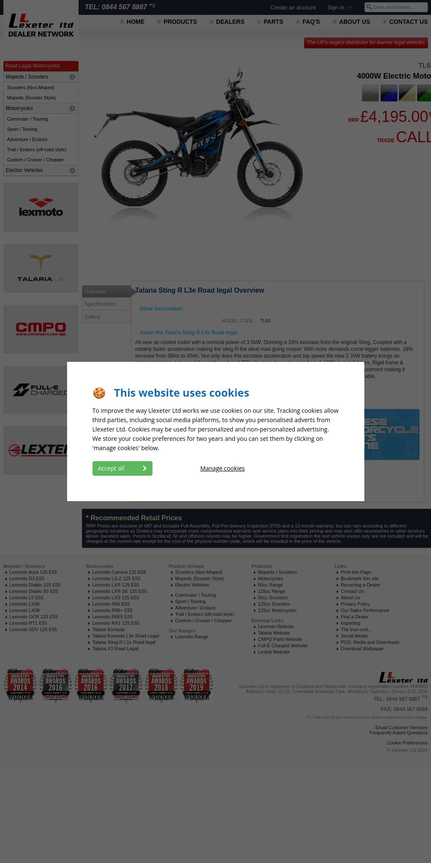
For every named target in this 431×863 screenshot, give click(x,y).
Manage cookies (222, 468)
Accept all (122, 468)
